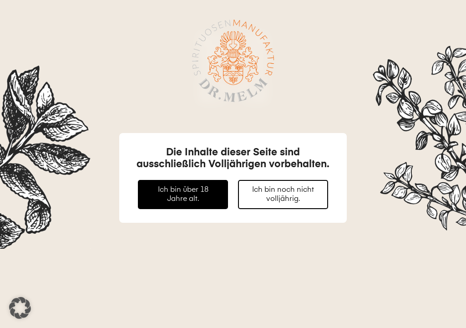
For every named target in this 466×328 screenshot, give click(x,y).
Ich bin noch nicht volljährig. (283, 194)
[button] (20, 308)
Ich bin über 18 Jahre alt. (183, 194)
